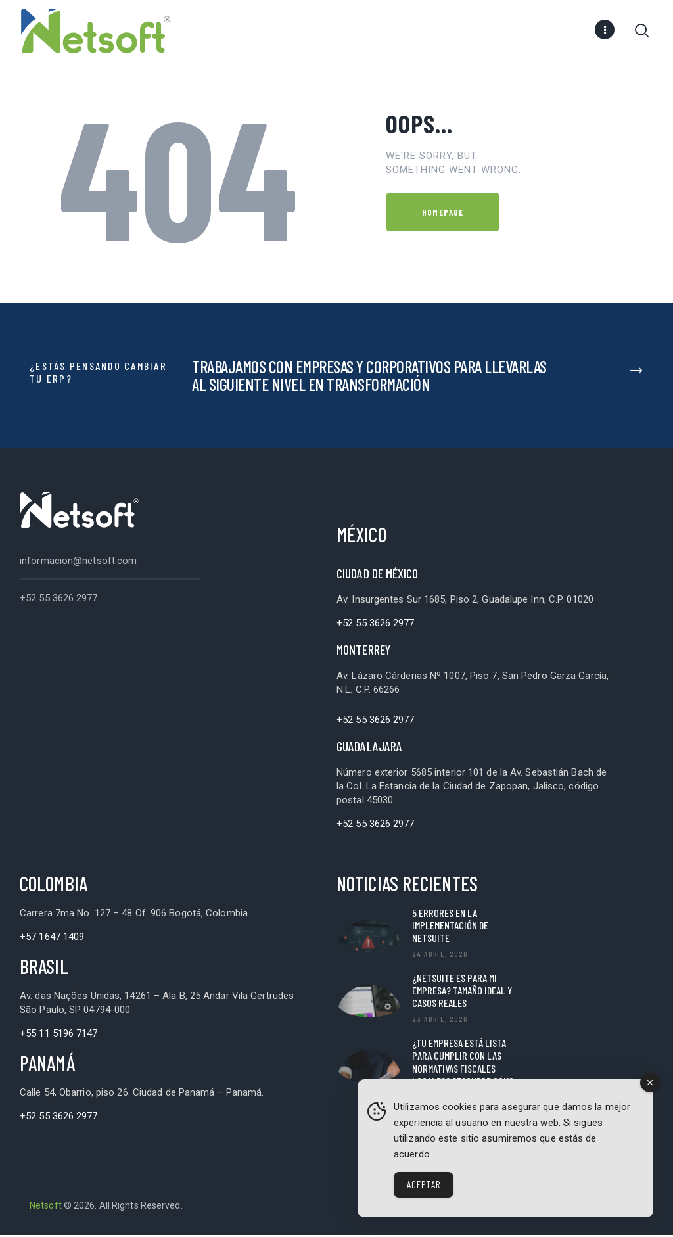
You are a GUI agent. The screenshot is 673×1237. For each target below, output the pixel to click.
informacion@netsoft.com (78, 563)
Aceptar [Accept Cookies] (423, 1184)
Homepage (442, 214)
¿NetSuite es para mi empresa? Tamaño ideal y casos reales (462, 992)
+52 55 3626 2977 (59, 600)
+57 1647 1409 (52, 939)
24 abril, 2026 (440, 955)
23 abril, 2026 (440, 1020)
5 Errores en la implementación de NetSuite (450, 927)
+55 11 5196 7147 (59, 1035)
